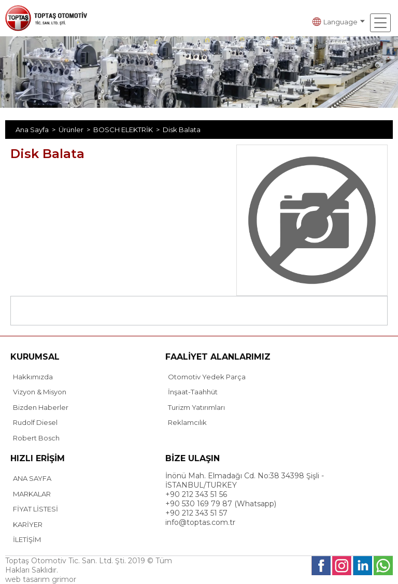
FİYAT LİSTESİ (35, 509)
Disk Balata (182, 129)
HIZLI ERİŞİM (37, 458)
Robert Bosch (36, 438)
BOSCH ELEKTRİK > (128, 129)
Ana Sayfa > (37, 129)
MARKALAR (32, 494)
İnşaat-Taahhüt (193, 392)
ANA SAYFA (32, 478)
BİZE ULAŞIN (192, 458)
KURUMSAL (35, 357)
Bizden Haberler (40, 407)
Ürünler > (76, 129)
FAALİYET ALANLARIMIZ (218, 357)
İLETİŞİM (27, 539)
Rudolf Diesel (35, 422)
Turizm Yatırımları (196, 407)
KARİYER (27, 524)
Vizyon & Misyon (39, 392)
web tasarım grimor (40, 579)
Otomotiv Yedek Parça (207, 377)
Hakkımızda (33, 377)
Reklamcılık (187, 422)
